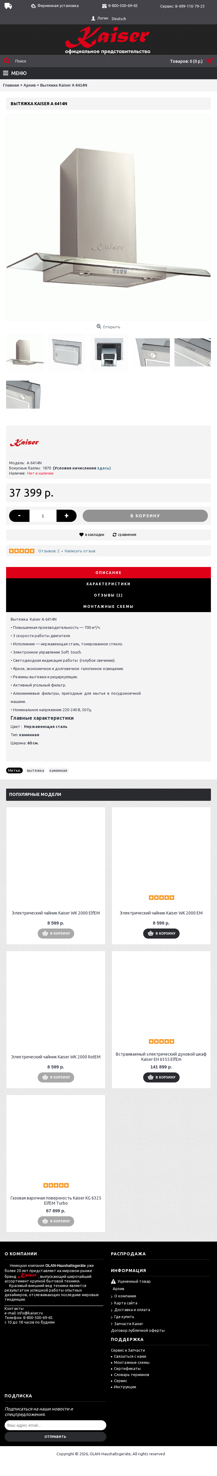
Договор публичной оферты (138, 1330)
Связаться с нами (128, 1356)
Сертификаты (126, 1368)
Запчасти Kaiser (127, 1324)
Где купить (122, 1317)
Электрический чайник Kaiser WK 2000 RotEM (56, 1056)
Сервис (119, 1380)
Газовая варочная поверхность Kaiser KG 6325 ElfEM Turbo (56, 1201)
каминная (58, 770)
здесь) (104, 468)
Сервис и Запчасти (128, 1350)
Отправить (55, 1437)
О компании (123, 1296)
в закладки (94, 535)
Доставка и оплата (130, 1310)
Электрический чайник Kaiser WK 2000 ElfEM (56, 913)
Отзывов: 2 (49, 551)
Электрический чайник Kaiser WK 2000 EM (161, 913)
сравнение (127, 535)
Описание (108, 573)
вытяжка (35, 770)
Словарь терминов (130, 1374)
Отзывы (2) (108, 595)
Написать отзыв (80, 551)
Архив (118, 1289)
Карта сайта (124, 1303)
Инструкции (123, 1387)
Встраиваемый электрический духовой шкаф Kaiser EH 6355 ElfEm (161, 1057)
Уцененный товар (131, 1282)
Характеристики (108, 584)
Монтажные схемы (108, 606)
